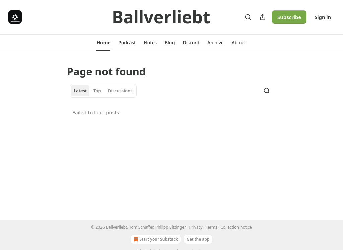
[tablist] (103, 91)
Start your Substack (155, 239)
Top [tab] (97, 91)
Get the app (198, 239)
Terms (211, 227)
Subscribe (289, 17)
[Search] (248, 17)
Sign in (323, 17)
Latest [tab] (80, 91)
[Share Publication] (262, 17)
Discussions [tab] (120, 91)
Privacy (196, 227)
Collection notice (236, 227)
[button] (103, 43)
